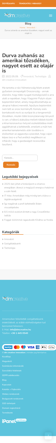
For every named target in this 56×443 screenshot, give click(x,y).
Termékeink (7, 412)
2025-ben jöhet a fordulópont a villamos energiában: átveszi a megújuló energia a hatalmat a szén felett (29, 187)
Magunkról (7, 361)
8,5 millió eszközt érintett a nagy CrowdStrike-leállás (27, 213)
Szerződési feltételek (11, 370)
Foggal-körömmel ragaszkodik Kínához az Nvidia (28, 220)
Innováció (31, 27)
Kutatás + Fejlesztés (11, 389)
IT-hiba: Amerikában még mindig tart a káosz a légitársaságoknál (27, 197)
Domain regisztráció (11, 408)
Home (22, 27)
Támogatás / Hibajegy (30, 3)
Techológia (40, 76)
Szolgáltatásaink (12, 243)
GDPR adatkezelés (10, 375)
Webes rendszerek (10, 394)
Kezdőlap (6, 356)
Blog (4, 380)
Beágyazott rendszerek (12, 398)
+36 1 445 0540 (19, 333)
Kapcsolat (6, 384)
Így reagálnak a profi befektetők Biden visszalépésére (23, 205)
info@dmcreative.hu (20, 329)
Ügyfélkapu (8, 3)
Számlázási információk (13, 366)
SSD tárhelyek (8, 403)
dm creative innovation (14, 79)
